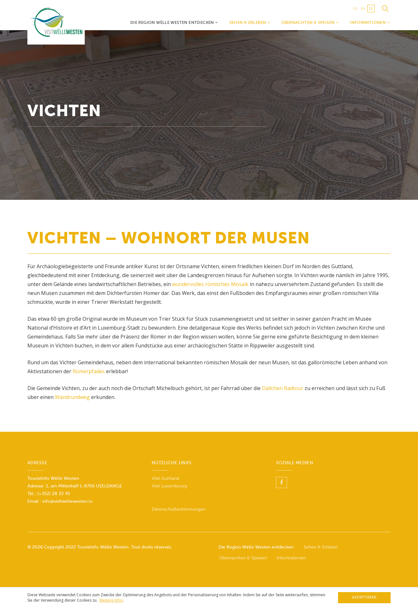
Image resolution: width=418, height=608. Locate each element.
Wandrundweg (72, 397)
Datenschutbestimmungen (178, 509)
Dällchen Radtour (282, 388)
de (371, 8)
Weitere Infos (111, 600)
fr (355, 8)
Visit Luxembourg (169, 486)
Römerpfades (89, 371)
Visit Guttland (165, 478)
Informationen (370, 22)
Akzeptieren (364, 597)
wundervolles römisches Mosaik (210, 284)
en (363, 8)
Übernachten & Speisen (309, 22)
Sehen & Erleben (249, 22)
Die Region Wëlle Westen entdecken (174, 22)
